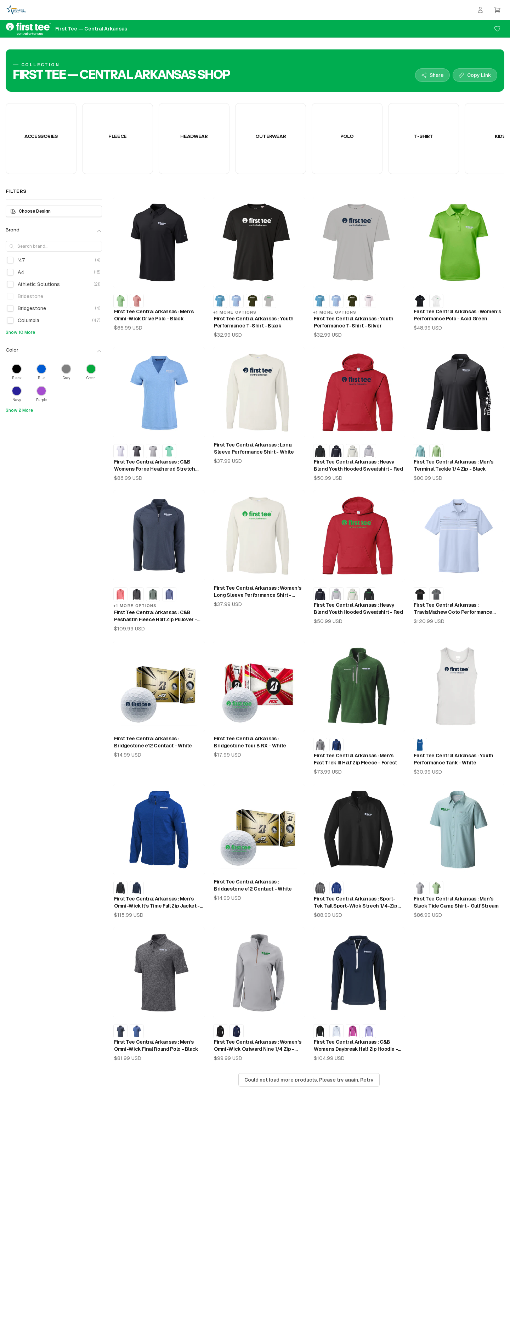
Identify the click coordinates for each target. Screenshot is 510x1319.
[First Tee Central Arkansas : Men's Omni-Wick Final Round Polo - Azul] (137, 1031)
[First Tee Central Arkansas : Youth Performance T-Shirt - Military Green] (253, 301)
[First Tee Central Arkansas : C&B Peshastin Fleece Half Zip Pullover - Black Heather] (137, 594)
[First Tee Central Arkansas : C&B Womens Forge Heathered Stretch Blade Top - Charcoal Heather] (137, 451)
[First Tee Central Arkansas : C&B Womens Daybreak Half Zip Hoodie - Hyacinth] (369, 1031)
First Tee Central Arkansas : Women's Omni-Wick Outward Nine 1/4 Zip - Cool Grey (257, 1046)
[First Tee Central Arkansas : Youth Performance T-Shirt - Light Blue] (237, 301)
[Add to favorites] (497, 29)
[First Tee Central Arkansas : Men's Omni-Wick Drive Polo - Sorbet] (137, 301)
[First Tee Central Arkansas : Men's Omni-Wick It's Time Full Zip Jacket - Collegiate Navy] (137, 888)
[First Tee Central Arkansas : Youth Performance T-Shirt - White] (369, 301)
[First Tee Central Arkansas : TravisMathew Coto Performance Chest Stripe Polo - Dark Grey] (436, 594)
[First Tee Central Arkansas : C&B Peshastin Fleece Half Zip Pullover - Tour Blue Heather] (169, 594)
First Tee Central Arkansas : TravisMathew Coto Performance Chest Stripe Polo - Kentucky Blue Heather (454, 609)
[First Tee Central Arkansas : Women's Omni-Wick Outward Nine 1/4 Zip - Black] (220, 1031)
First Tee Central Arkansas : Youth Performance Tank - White (453, 759)
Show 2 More (19, 410)
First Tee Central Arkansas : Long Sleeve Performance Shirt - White (254, 448)
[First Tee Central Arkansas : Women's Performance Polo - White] (436, 301)
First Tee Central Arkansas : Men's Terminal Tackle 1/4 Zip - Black (453, 465)
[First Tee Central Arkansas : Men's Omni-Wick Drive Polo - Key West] (120, 301)
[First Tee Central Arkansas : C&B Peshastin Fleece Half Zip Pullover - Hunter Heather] (153, 594)
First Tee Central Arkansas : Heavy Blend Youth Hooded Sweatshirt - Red (358, 465)
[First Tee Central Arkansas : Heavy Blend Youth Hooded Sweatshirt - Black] (320, 451)
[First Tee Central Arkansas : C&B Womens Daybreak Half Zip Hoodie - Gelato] (353, 1031)
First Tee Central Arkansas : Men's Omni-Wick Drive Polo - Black (154, 315)
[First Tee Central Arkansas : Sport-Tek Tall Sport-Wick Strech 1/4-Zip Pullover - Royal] (336, 888)
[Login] (480, 10)
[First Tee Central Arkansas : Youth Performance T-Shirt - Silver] (269, 301)
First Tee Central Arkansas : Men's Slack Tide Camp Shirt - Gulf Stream (456, 902)
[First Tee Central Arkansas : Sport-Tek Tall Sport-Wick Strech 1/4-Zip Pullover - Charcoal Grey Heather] (320, 888)
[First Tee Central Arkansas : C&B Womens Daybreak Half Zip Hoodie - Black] (320, 1031)
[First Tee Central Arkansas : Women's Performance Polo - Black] (420, 301)
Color (54, 351)
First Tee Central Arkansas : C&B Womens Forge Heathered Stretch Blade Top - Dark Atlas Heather (154, 465)
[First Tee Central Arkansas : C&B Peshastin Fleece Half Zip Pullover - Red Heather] (120, 594)
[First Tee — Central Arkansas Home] (66, 29)
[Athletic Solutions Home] (16, 10)
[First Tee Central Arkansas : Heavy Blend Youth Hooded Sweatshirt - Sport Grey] (369, 451)
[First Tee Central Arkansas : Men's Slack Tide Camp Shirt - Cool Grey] (420, 888)
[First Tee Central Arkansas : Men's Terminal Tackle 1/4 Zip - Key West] (436, 451)
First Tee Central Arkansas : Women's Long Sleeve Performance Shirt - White (257, 592)
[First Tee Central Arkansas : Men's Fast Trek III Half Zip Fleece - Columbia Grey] (320, 745)
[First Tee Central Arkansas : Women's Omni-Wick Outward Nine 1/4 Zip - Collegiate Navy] (237, 1031)
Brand (54, 231)
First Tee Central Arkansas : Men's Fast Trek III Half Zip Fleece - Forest (355, 759)
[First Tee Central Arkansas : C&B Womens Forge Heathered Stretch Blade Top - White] (120, 451)
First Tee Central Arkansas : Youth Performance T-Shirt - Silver (353, 322)
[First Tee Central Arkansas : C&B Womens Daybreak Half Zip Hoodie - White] (336, 1031)
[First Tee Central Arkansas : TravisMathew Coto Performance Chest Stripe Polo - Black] (420, 594)
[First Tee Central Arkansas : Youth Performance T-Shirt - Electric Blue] (220, 301)
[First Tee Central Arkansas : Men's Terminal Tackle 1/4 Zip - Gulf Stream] (420, 451)
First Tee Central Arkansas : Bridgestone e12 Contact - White (153, 742)
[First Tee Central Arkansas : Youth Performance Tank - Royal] (420, 745)
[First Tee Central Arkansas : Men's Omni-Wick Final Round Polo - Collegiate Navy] (120, 1031)
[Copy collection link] (475, 75)
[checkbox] (10, 260)
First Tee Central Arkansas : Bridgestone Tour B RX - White (250, 742)
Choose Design (30, 211)
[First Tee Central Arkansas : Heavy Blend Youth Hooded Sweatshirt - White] (353, 451)
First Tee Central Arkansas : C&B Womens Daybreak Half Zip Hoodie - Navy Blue (356, 1046)
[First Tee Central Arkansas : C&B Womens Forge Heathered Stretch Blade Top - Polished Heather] (153, 451)
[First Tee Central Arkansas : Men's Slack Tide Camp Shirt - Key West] (436, 888)
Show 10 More (20, 332)
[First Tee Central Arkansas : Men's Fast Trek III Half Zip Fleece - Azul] (336, 745)
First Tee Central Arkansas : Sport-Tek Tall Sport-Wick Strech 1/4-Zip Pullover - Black (355, 902)
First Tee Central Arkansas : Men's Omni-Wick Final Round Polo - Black (156, 1045)
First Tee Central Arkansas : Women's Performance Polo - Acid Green (457, 315)
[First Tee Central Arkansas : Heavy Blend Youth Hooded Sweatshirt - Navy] (336, 451)
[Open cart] (497, 10)
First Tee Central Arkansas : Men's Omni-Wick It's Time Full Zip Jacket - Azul (157, 902)
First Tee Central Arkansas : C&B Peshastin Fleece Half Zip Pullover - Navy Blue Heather (155, 616)
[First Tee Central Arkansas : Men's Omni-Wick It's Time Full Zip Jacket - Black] (120, 888)
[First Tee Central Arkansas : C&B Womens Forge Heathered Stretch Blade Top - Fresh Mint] (169, 451)
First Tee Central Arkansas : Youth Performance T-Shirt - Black (254, 322)
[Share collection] (432, 75)
